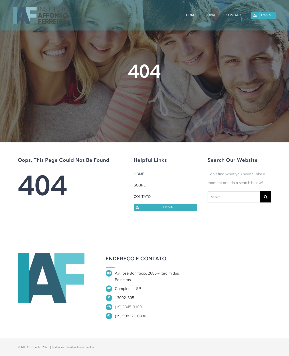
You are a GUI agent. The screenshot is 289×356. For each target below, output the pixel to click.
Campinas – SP (128, 288)
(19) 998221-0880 (130, 316)
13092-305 (124, 297)
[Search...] (234, 196)
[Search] (265, 196)
